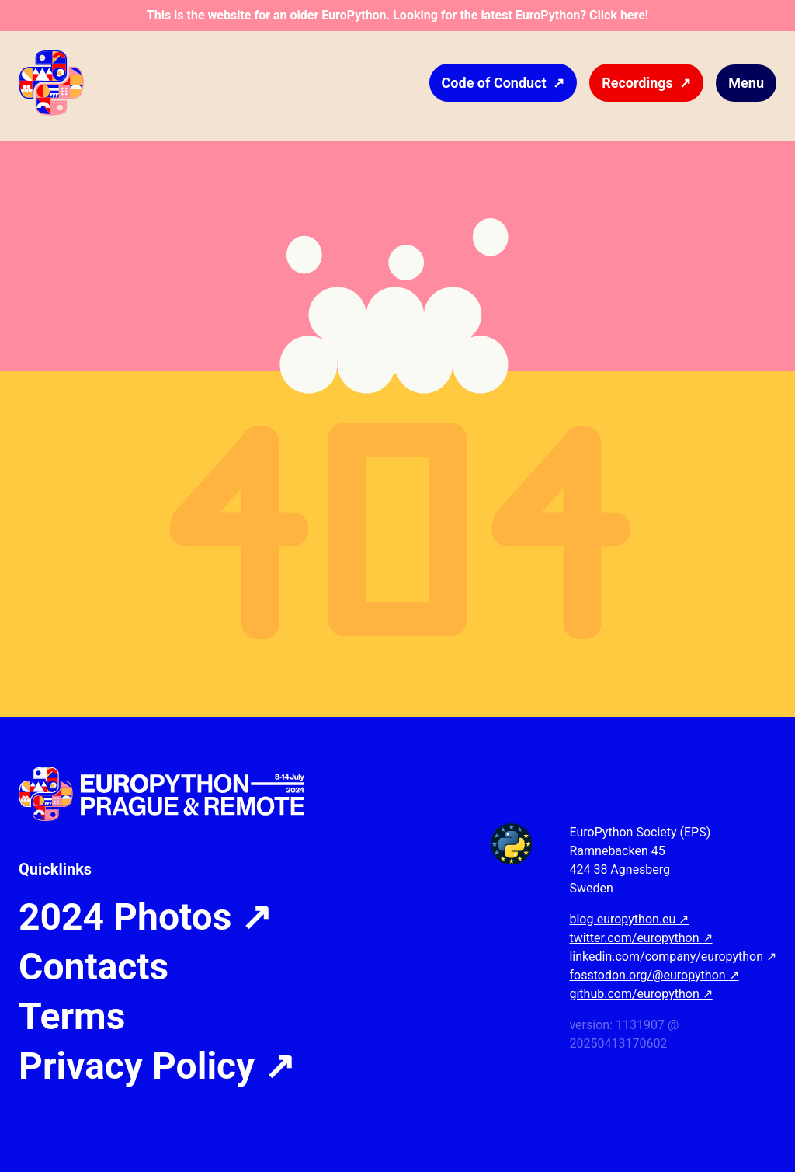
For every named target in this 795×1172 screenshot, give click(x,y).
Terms (72, 1016)
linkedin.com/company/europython (672, 956)
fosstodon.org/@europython (653, 975)
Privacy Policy (157, 1066)
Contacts (93, 967)
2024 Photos (145, 917)
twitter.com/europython (640, 937)
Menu (746, 83)
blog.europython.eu (629, 919)
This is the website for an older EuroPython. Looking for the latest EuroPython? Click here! (397, 15)
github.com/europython (640, 993)
